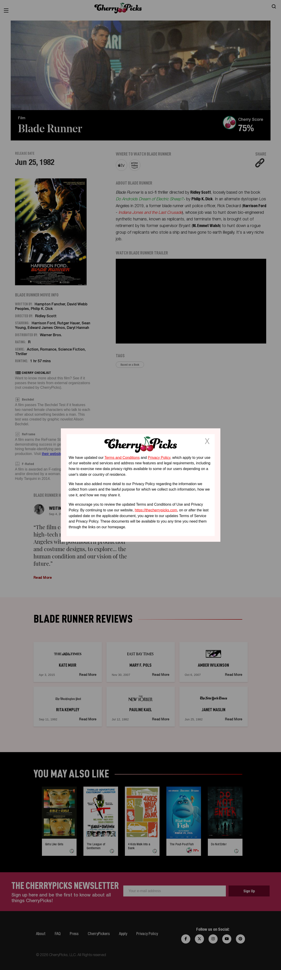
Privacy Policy (159, 457)
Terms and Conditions (122, 457)
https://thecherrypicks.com (156, 510)
